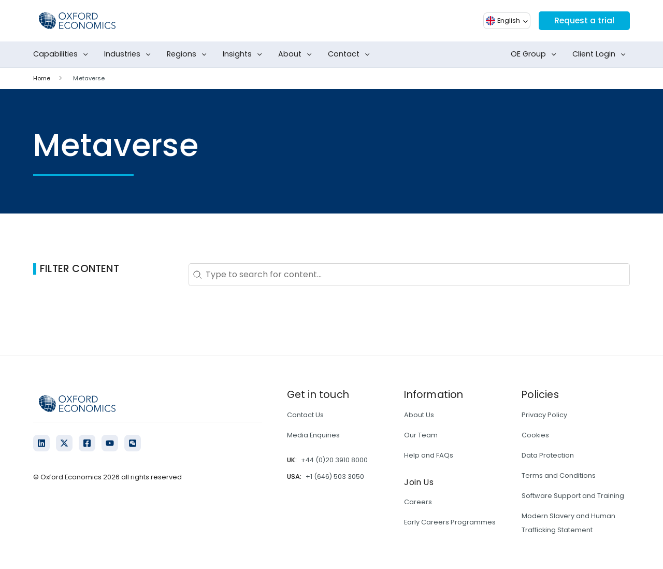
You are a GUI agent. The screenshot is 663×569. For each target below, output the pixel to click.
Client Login (601, 54)
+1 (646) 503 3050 (335, 476)
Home (41, 78)
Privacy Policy (544, 414)
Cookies (535, 435)
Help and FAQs (428, 455)
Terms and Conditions (559, 475)
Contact (351, 54)
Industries (129, 54)
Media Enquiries (313, 435)
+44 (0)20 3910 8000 (334, 460)
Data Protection (548, 455)
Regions (189, 54)
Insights (244, 54)
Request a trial (583, 20)
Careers (418, 501)
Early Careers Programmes (450, 522)
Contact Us (305, 414)
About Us (419, 414)
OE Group (535, 54)
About (297, 54)
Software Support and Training (573, 495)
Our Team (421, 435)
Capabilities (62, 54)
